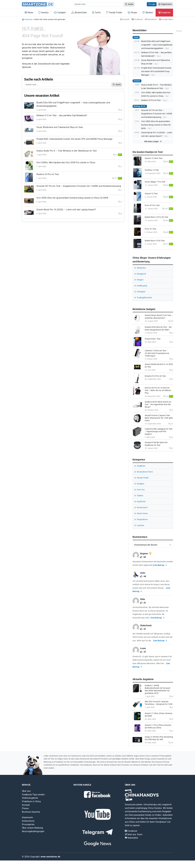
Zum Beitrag (160, 565)
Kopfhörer (141, 501)
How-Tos (140, 490)
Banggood (141, 274)
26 (170, 321)
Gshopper (141, 292)
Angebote (164, 12)
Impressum (27, 817)
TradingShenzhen (144, 297)
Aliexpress (141, 268)
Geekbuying (142, 286)
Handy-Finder (114, 12)
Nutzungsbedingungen (33, 831)
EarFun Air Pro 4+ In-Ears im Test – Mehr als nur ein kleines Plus (158, 390)
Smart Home (142, 513)
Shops (132, 12)
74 (170, 743)
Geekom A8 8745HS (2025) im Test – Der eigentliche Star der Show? (158, 404)
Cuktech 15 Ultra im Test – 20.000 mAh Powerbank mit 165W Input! (157, 353)
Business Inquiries (31, 812)
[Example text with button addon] (98, 4)
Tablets (140, 495)
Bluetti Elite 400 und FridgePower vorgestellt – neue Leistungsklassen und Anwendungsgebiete (157, 44)
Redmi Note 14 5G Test (155, 241)
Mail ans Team (133, 834)
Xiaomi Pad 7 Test (152, 339)
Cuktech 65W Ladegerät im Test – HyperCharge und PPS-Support (159, 431)
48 (165, 232)
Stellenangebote (30, 798)
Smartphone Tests (145, 472)
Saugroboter (142, 519)
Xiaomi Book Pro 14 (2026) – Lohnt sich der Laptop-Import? (66, 209)
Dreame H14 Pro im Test (155, 376)
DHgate (140, 280)
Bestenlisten (79, 12)
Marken (147, 12)
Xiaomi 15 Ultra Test (153, 158)
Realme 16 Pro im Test (47, 174)
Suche (129, 4)
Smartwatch (142, 507)
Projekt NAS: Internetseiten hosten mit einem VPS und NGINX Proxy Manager (74, 139)
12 (170, 424)
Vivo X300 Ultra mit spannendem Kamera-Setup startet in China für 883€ (72, 198)
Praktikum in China (31, 801)
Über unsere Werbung (32, 828)
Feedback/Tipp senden (33, 794)
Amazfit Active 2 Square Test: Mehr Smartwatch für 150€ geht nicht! (159, 418)
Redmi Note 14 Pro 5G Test (156, 217)
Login (151, 4)
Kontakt (124, 19)
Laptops (140, 525)
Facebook (137, 19)
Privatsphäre (28, 824)
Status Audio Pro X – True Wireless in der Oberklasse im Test (66, 150)
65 (165, 162)
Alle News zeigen (152, 141)
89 (165, 197)
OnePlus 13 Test (152, 170)
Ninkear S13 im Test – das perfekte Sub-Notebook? (61, 115)
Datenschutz (28, 821)
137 (165, 209)
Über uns (26, 791)
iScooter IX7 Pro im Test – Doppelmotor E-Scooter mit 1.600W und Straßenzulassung (78, 186)
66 (165, 220)
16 (165, 396)
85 (165, 185)
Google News (166, 19)
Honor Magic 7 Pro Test (155, 182)
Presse (25, 808)
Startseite (28, 19)
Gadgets (60, 12)
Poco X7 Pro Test (152, 205)
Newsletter (151, 19)
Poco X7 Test (150, 229)
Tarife (96, 12)
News (29, 12)
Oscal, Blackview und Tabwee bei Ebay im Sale (59, 127)
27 (114, 178)
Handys (43, 12)
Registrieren (165, 4)
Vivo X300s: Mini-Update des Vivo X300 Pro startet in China (65, 162)
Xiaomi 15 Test (151, 193)
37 (165, 244)
